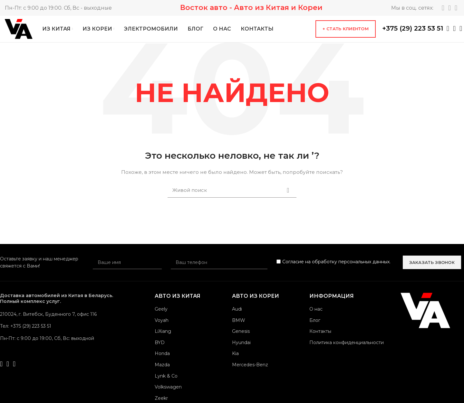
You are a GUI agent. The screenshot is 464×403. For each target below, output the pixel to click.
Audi (237, 315)
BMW (238, 326)
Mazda (162, 370)
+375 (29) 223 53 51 (412, 31)
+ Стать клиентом (346, 31)
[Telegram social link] (443, 8)
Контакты (320, 337)
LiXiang (163, 337)
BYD (160, 348)
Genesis (241, 337)
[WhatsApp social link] (448, 31)
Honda (162, 359)
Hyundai (241, 348)
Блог (314, 326)
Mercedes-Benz (250, 370)
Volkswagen (168, 393)
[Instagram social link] (449, 8)
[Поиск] (232, 196)
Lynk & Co (166, 382)
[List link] (58, 332)
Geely (161, 315)
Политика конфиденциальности (346, 348)
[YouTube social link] (456, 8)
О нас (316, 315)
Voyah (162, 326)
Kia (235, 359)
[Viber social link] (461, 31)
